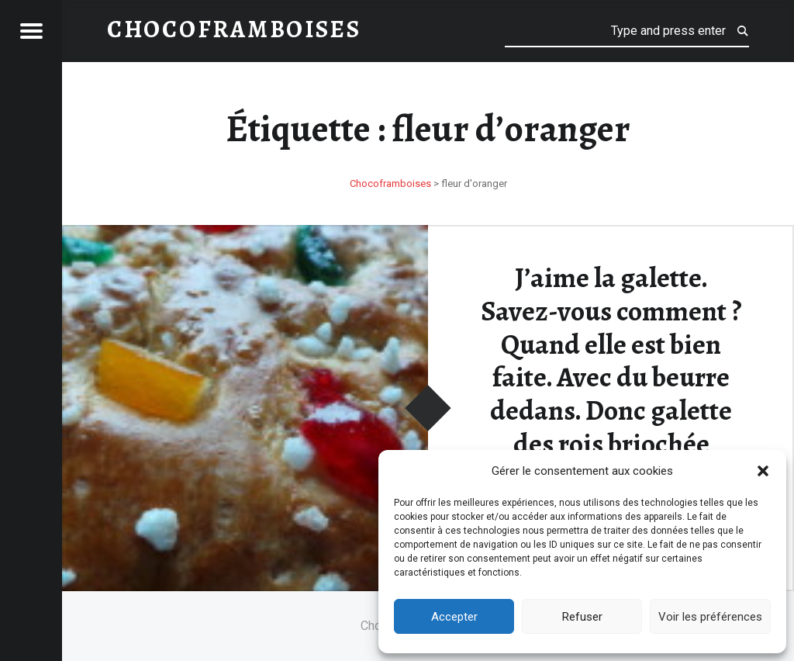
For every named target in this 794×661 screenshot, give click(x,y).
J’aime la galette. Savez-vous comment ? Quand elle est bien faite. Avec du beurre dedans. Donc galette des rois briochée (611, 360)
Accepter (454, 617)
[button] (763, 471)
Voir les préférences (710, 617)
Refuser (582, 617)
